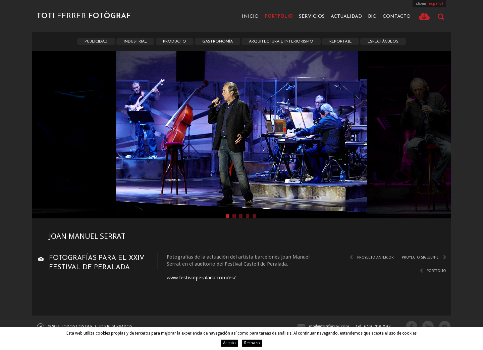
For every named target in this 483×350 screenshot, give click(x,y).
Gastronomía (217, 42)
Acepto (229, 343)
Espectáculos (383, 42)
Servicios (312, 16)
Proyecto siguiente (420, 257)
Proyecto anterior (375, 257)
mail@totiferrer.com (329, 326)
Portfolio (279, 16)
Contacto (397, 16)
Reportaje (340, 42)
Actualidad (346, 16)
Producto (174, 42)
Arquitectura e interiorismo (281, 42)
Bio (372, 16)
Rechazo (252, 343)
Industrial (135, 42)
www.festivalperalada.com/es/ (201, 278)
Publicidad (96, 42)
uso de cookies (403, 333)
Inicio (250, 16)
